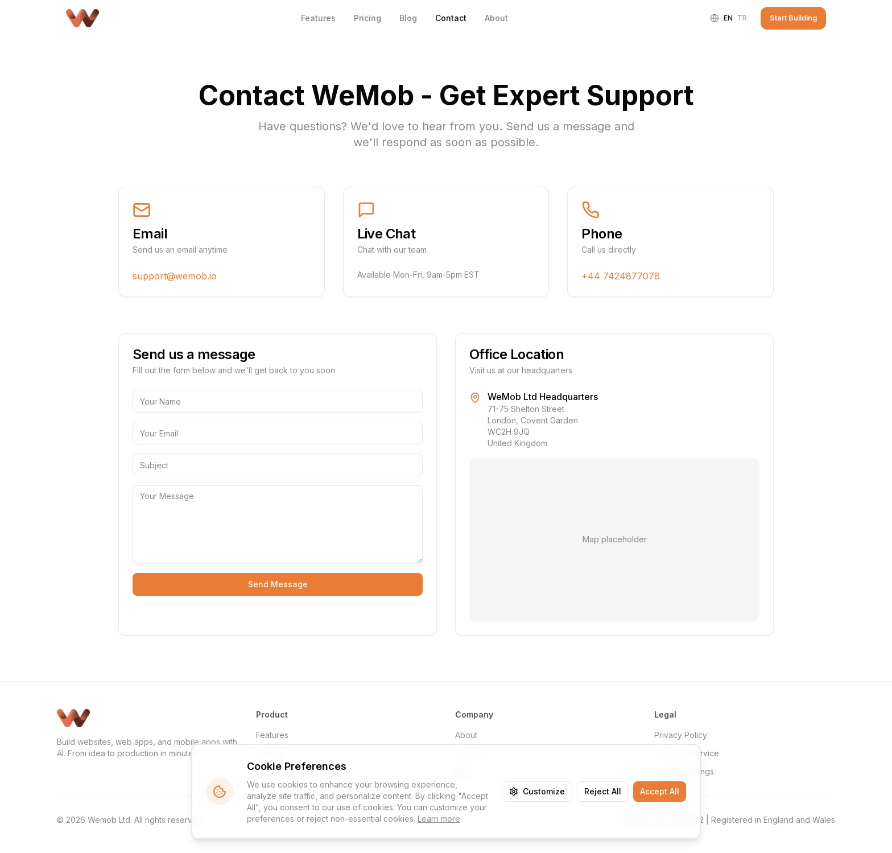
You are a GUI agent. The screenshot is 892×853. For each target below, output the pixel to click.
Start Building (793, 17)
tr (742, 18)
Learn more (439, 818)
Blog (408, 18)
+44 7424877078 (620, 276)
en (728, 18)
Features (318, 18)
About (496, 18)
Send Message (278, 584)
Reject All (602, 791)
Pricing (367, 18)
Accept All (659, 791)
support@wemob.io (175, 276)
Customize (537, 791)
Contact (450, 18)
